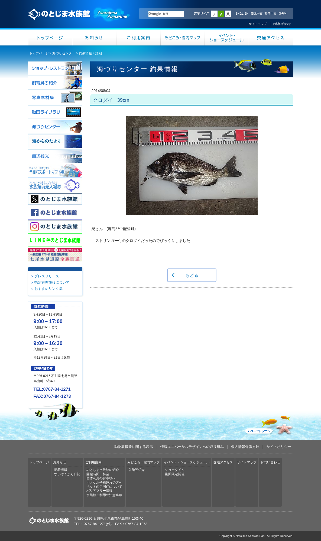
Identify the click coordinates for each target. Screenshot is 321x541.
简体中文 (256, 14)
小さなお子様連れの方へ (104, 482)
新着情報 (60, 470)
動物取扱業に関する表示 (133, 447)
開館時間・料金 (97, 474)
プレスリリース (46, 276)
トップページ (50, 37)
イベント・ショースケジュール (227, 37)
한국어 (283, 14)
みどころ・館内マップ (183, 37)
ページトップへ (268, 424)
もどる (191, 275)
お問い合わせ (282, 23)
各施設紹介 (136, 470)
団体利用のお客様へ (101, 478)
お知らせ (94, 37)
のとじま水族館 (79, 19)
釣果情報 (85, 53)
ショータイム (174, 470)
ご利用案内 (138, 37)
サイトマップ (258, 23)
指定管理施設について (52, 282)
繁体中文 (270, 14)
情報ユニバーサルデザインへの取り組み (192, 447)
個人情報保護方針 (245, 447)
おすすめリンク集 (48, 289)
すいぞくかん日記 (67, 474)
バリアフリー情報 (99, 491)
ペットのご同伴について (104, 486)
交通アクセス (271, 37)
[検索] (166, 14)
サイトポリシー (279, 447)
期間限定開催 (174, 474)
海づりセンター (63, 53)
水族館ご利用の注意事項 (104, 495)
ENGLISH (241, 14)
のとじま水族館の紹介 (102, 470)
